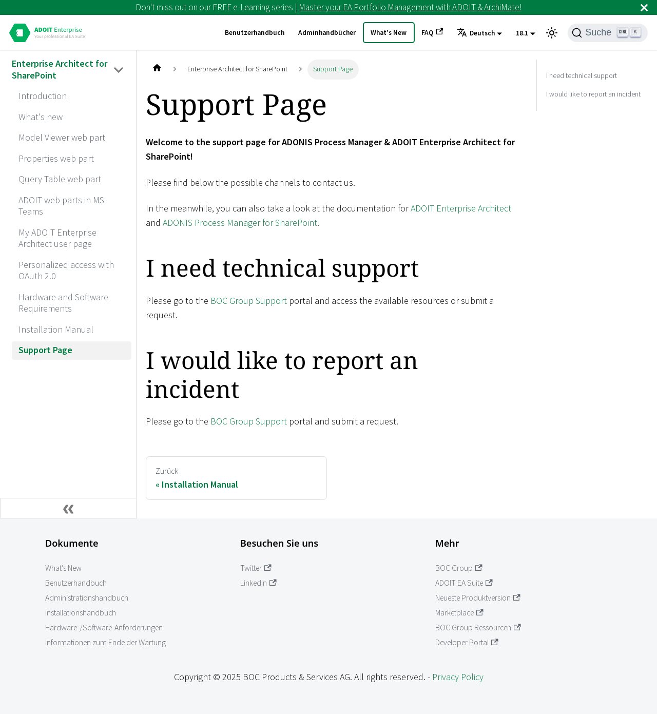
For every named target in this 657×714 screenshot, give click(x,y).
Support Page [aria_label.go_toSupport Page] (45, 350)
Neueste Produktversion (477, 598)
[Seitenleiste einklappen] (68, 508)
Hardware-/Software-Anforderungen (104, 627)
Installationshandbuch (80, 612)
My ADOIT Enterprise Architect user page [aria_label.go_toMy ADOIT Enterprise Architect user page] (57, 238)
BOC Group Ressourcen (478, 627)
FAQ (432, 32)
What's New (389, 32)
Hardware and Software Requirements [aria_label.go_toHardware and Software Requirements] (63, 303)
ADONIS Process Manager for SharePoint (240, 222)
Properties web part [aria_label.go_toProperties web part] (56, 158)
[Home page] (157, 70)
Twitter (256, 568)
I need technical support (581, 75)
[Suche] (608, 33)
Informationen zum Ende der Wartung (105, 642)
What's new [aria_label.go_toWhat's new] (40, 117)
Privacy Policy (458, 677)
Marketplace (459, 612)
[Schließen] (644, 7)
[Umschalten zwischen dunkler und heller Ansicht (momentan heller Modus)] (552, 33)
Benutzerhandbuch (254, 32)
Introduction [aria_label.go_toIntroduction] (42, 96)
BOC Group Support (248, 300)
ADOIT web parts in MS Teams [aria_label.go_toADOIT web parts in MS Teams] (61, 206)
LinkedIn (258, 583)
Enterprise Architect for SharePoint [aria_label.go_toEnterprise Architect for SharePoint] (59, 69)
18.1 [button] (522, 33)
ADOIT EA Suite (464, 583)
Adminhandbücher (327, 32)
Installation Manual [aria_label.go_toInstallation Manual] (55, 329)
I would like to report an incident (593, 94)
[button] (479, 33)
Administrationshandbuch (86, 598)
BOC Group (458, 568)
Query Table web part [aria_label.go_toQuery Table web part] (59, 179)
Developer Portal (466, 642)
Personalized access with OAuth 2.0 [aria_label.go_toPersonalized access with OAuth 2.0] (66, 270)
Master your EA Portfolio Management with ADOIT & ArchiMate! (410, 7)
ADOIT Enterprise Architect (461, 208)
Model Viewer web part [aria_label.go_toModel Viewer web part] (61, 137)
